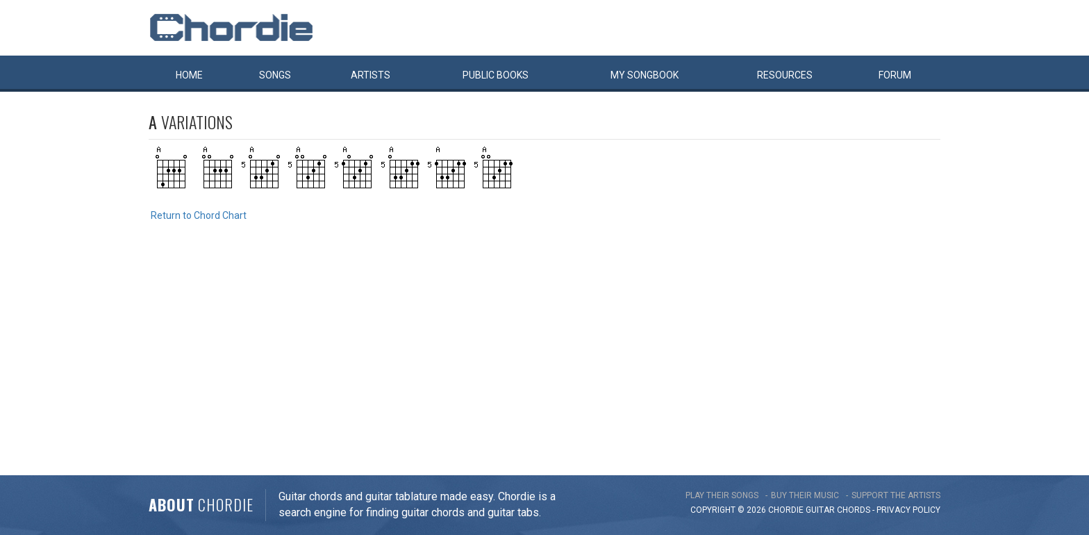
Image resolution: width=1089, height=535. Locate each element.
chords (853, 510)
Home (189, 75)
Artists (370, 75)
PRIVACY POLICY (908, 510)
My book (644, 75)
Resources (785, 75)
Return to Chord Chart (199, 215)
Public (496, 75)
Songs (275, 75)
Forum (895, 75)
